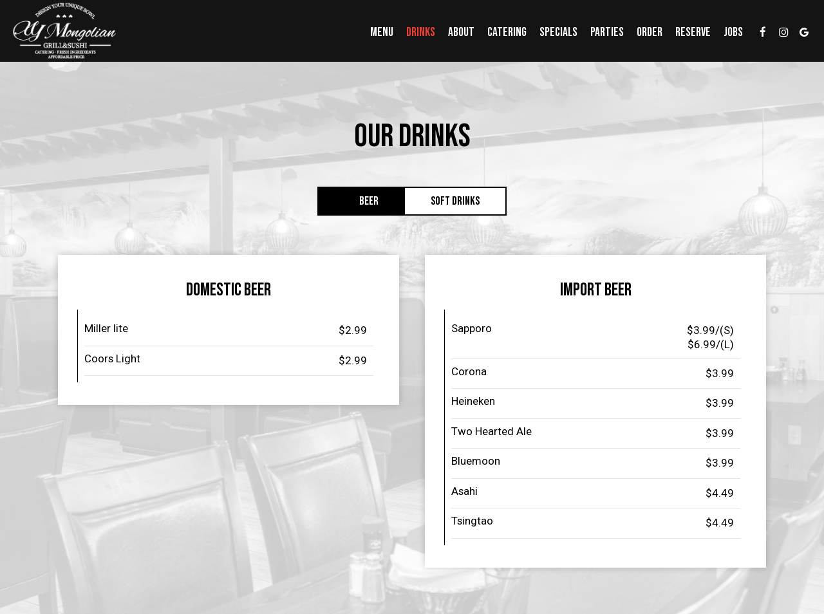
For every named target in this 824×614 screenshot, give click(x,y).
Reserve (693, 32)
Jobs (733, 32)
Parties (607, 32)
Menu (381, 32)
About (461, 32)
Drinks (420, 32)
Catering (507, 32)
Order (649, 32)
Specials (558, 32)
